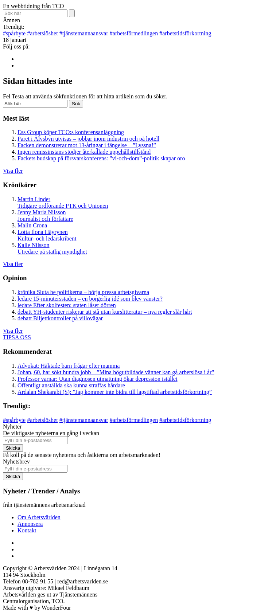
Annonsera (30, 524)
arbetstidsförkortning (185, 33)
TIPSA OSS (17, 337)
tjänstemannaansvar (83, 33)
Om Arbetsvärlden (39, 517)
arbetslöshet (42, 33)
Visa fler (13, 171)
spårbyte (14, 33)
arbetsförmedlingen (134, 33)
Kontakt (27, 530)
